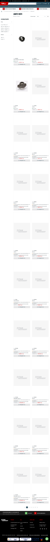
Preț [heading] (2, 22)
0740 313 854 (28, 513)
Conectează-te (39, 3)
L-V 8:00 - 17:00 (42, 526)
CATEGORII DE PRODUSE (8, 11)
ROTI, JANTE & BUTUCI (25, 11)
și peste (5, 31)
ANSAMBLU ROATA (35, 59)
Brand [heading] (2, 34)
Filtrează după (33, 16)
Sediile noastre (42, 522)
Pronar (3, 39)
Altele (21, 530)
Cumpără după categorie (14, 525)
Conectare (32, 524)
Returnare (22, 528)
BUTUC (15, 107)
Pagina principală (1, 11)
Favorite (45, 3)
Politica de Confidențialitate (34, 535)
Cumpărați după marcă (15, 522)
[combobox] (23, 4)
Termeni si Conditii (44, 535)
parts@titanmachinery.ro (39, 513)
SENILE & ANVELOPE (16, 11)
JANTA (33, 107)
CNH (2, 37)
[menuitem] (5, 6)
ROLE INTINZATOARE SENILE (19, 59)
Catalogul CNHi (13, 528)
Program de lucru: (42, 524)
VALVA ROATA (16, 300)
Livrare (21, 526)
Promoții (25, 6)
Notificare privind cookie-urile (22, 535)
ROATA (15, 203)
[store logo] (4, 3)
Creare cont (32, 527)
